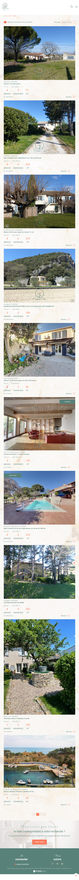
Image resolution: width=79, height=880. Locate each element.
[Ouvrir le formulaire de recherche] (71, 6)
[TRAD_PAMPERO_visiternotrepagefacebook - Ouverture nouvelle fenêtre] (52, 863)
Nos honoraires (35, 868)
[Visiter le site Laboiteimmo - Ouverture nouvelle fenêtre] (39, 872)
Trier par (57, 22)
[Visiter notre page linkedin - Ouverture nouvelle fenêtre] (62, 863)
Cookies (70, 868)
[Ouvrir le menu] (76, 6)
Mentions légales (48, 868)
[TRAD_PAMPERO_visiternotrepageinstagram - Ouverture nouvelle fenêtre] (57, 863)
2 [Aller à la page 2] (41, 814)
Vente (10, 15)
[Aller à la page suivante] (44, 814)
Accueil (5, 15)
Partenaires (58, 868)
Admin (54, 868)
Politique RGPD (65, 868)
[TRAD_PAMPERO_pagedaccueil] (5, 10)
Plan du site (42, 868)
